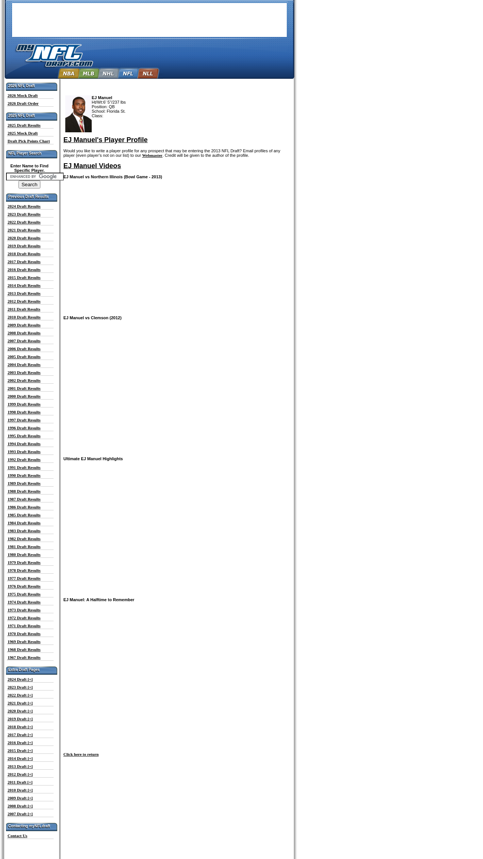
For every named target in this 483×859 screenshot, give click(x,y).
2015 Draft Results (24, 277)
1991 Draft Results (24, 467)
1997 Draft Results (24, 420)
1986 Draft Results (24, 507)
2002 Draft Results (24, 380)
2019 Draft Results (24, 245)
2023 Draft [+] (20, 687)
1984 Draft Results (24, 523)
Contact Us (17, 835)
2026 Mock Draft (23, 95)
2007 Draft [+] (20, 814)
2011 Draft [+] (20, 782)
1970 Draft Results (24, 633)
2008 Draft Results (24, 333)
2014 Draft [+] (20, 758)
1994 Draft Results (24, 443)
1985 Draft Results (24, 515)
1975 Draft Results (24, 594)
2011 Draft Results (24, 309)
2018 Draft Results (24, 253)
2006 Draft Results (24, 348)
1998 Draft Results (24, 412)
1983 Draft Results (24, 530)
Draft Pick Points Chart (29, 141)
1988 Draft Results (24, 491)
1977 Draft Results (24, 578)
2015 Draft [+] (20, 750)
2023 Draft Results (24, 214)
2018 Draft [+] (20, 726)
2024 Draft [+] (20, 679)
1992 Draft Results (24, 459)
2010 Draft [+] (20, 790)
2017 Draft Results (24, 261)
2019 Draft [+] (20, 719)
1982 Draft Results (24, 538)
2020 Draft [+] (20, 711)
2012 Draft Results (24, 301)
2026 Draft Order (23, 103)
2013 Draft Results (24, 293)
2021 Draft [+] (20, 703)
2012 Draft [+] (20, 774)
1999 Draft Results (24, 404)
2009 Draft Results (24, 325)
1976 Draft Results (24, 586)
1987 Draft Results (24, 499)
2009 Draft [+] (20, 798)
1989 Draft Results (24, 483)
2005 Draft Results (24, 356)
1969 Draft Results (24, 641)
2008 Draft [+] (20, 806)
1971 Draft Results (24, 625)
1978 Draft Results (24, 570)
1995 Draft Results (24, 435)
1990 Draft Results (24, 475)
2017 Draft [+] (20, 734)
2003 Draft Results (24, 372)
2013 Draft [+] (20, 766)
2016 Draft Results (24, 269)
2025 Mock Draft (23, 133)
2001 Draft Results (24, 388)
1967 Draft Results (24, 657)
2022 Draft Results (24, 222)
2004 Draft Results (24, 364)
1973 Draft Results (24, 610)
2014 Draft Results (24, 285)
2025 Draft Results (24, 125)
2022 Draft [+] (20, 695)
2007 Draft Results (24, 340)
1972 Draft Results (24, 618)
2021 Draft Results (24, 230)
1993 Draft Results (24, 451)
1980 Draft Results (24, 554)
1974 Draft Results (24, 602)
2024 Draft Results (24, 206)
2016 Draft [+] (20, 742)
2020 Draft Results (24, 238)
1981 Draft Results (24, 546)
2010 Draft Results (24, 317)
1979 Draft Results (24, 562)
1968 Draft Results (24, 649)
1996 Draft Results (24, 428)
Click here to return (80, 754)
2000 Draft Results (24, 396)
